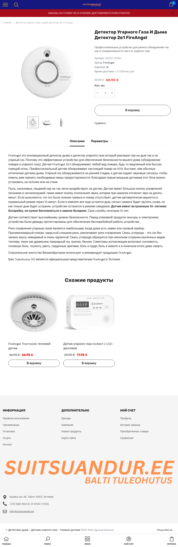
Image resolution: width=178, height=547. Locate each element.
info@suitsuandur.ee (22, 511)
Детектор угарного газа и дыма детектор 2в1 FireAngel (44, 22)
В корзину (132, 110)
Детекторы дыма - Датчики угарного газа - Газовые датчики (44, 530)
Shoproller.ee (164, 530)
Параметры (99, 141)
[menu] (5, 4)
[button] (47, 541)
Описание (77, 141)
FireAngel (108, 62)
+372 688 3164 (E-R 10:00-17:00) (29, 504)
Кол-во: (100, 85)
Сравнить (100, 123)
